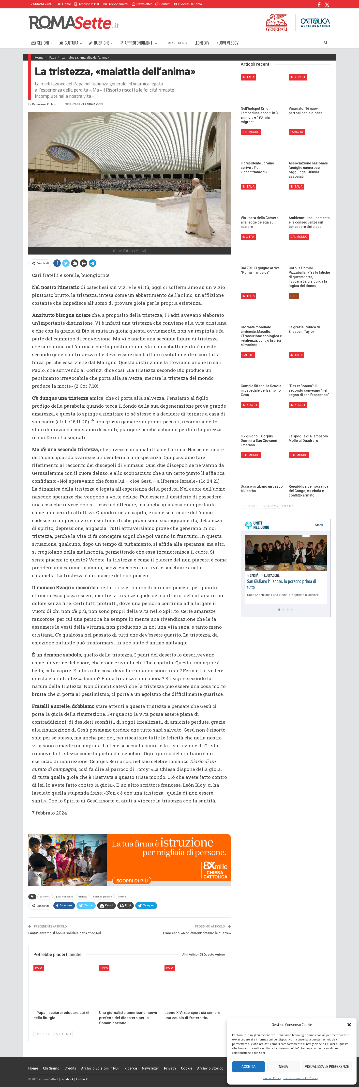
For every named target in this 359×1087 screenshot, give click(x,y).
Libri (293, 296)
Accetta (248, 1066)
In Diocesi (297, 77)
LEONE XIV (201, 43)
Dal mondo (250, 132)
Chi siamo (51, 1068)
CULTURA (69, 43)
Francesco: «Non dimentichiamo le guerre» (197, 933)
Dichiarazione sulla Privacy (301, 1078)
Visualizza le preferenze (327, 1066)
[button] (349, 1024)
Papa (38, 968)
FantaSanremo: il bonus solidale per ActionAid (64, 933)
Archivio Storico (210, 1068)
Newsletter (142, 4)
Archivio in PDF (87, 4)
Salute (247, 355)
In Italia (248, 77)
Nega (283, 1066)
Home (64, 4)
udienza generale (102, 896)
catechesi (45, 896)
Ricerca (130, 1068)
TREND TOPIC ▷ (176, 42)
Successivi (63, 1034)
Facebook (67, 1079)
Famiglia (296, 132)
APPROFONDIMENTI (136, 43)
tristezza (83, 896)
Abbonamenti (116, 4)
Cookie (186, 1068)
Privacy (170, 1068)
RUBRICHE (99, 43)
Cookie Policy (272, 1078)
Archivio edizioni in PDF (100, 1068)
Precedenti (43, 1034)
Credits (70, 1068)
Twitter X (82, 1079)
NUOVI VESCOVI (227, 43)
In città (248, 237)
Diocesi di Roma (188, 4)
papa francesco (64, 896)
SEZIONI (40, 43)
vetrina (122, 896)
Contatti (162, 4)
